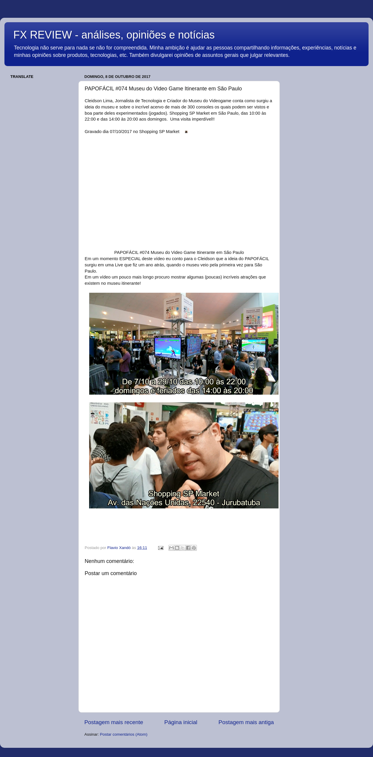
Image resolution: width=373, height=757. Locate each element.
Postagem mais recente (113, 722)
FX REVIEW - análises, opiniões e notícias (114, 35)
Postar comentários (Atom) (124, 734)
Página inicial (180, 722)
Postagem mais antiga (246, 722)
